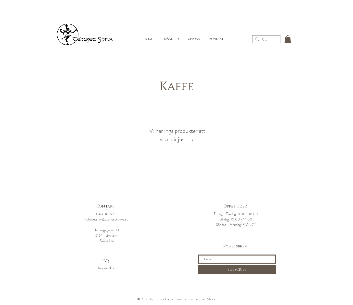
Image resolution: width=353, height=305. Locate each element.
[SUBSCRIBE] (237, 269)
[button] (287, 39)
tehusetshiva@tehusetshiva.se (106, 219)
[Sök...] (266, 40)
